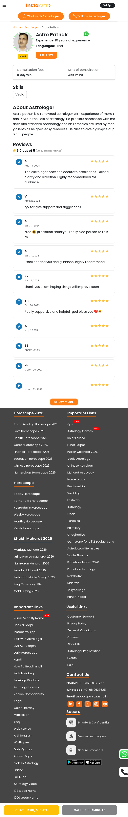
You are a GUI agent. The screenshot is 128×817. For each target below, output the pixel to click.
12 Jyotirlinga (76, 590)
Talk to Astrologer (89, 16)
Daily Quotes (23, 749)
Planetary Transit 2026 (83, 562)
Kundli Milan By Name (29, 617)
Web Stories (22, 729)
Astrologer (31, 27)
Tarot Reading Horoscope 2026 (36, 424)
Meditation (21, 715)
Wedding (73, 493)
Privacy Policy (76, 623)
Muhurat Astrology (80, 472)
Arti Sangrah (23, 735)
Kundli (18, 660)
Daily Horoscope (25, 653)
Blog (17, 722)
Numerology (76, 479)
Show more (64, 402)
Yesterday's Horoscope (30, 508)
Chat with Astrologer (41, 16)
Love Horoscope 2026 (29, 431)
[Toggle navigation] (4, 5)
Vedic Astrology (78, 459)
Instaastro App (24, 632)
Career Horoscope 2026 (31, 445)
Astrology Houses (26, 687)
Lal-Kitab (20, 777)
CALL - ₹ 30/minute (89, 810)
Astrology (74, 507)
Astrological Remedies (83, 548)
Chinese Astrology (80, 466)
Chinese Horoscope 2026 (32, 466)
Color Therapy (24, 708)
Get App (107, 5)
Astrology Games (80, 430)
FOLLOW (46, 55)
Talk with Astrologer (28, 639)
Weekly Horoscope (27, 515)
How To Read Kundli (28, 666)
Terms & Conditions (81, 630)
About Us (73, 644)
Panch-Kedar (76, 597)
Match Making (24, 673)
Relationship (76, 486)
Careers (73, 637)
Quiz (70, 423)
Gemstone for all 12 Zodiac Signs (90, 542)
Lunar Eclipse (76, 445)
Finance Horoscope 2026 (31, 452)
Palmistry (73, 528)
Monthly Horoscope (28, 521)
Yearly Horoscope (26, 528)
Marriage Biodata (26, 680)
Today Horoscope (27, 494)
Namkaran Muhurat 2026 (31, 563)
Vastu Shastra (77, 555)
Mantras (73, 583)
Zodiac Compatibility (29, 694)
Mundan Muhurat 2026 (30, 570)
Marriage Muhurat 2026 (30, 550)
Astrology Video (25, 784)
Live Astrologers (25, 646)
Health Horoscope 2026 (30, 438)
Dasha (18, 770)
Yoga (18, 701)
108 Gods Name (25, 791)
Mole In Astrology (26, 763)
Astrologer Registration (83, 651)
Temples (73, 521)
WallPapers (22, 742)
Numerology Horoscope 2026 (35, 472)
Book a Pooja (23, 625)
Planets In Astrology (81, 569)
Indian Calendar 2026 (82, 452)
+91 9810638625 (86, 690)
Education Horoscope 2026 (33, 459)
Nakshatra (74, 576)
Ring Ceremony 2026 (28, 584)
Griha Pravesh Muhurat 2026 (34, 557)
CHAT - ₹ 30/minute (31, 810)
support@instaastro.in (91, 696)
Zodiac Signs (23, 756)
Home (17, 27)
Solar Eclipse (76, 438)
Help (70, 665)
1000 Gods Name (26, 798)
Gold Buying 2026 (26, 591)
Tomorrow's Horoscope (31, 501)
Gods (71, 514)
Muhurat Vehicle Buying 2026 (34, 577)
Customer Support (80, 617)
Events (72, 658)
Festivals (73, 500)
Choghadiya (76, 535)
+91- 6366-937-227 (90, 683)
